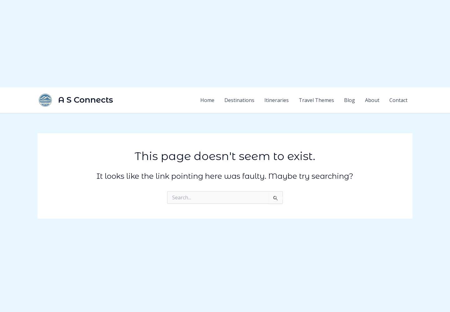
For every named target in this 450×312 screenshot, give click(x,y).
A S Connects (85, 100)
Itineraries (276, 100)
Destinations (239, 100)
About (372, 100)
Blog (349, 100)
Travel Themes (316, 100)
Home (207, 100)
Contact (398, 100)
